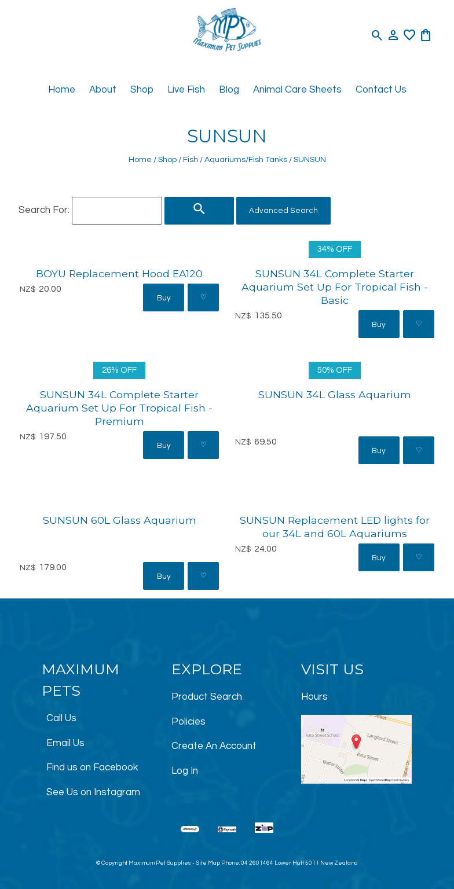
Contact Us (381, 90)
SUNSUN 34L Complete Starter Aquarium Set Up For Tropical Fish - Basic (334, 286)
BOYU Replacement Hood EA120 (119, 273)
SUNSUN (310, 159)
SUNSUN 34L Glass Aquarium (334, 394)
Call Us (61, 718)
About (102, 90)
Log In (184, 771)
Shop (141, 90)
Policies (188, 722)
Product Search (206, 697)
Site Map (208, 863)
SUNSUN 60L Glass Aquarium (119, 520)
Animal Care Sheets (297, 90)
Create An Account (214, 746)
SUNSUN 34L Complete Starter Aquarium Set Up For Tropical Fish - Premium (119, 407)
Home (61, 90)
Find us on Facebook (92, 767)
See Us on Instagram (93, 792)
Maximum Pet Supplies (160, 863)
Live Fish (186, 90)
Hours (314, 697)
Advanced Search (283, 211)
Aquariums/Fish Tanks (245, 159)
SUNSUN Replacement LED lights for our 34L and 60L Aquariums (335, 526)
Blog (229, 90)
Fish (190, 159)
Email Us (65, 743)
